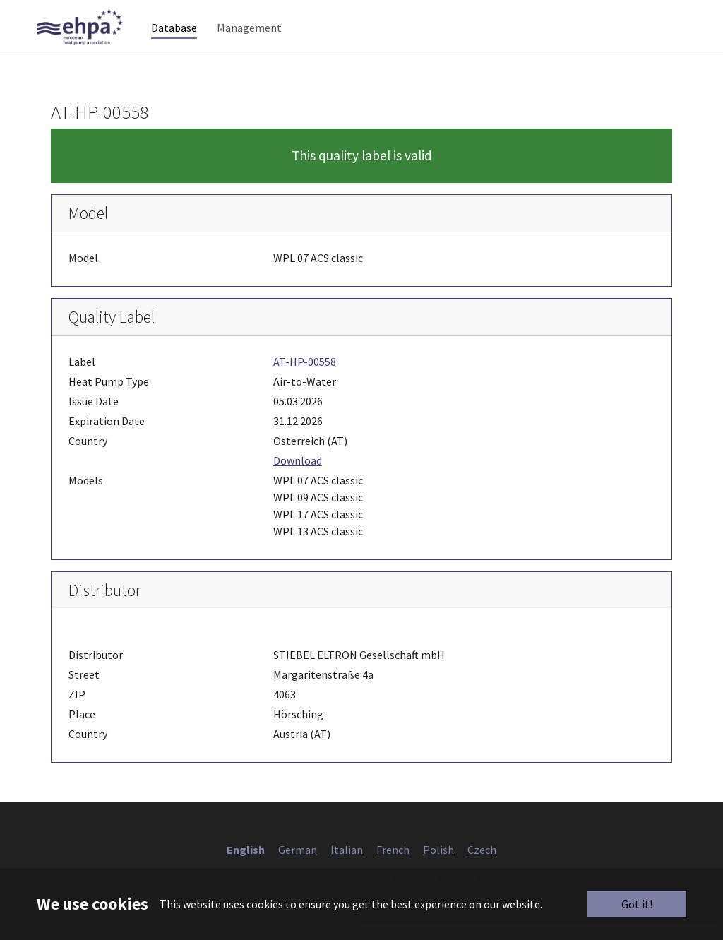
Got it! (636, 904)
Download (297, 476)
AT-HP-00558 (304, 377)
